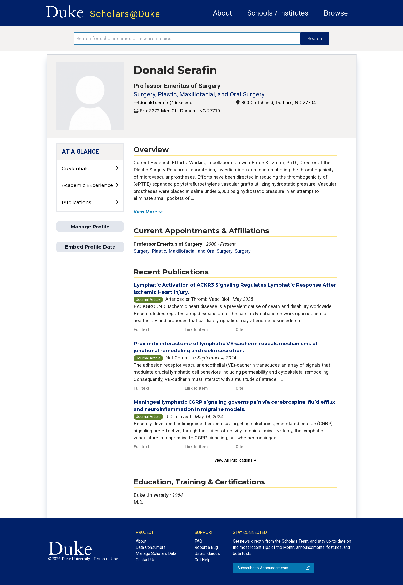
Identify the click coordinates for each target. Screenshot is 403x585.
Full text (141, 329)
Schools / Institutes (277, 13)
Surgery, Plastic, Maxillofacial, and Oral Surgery (199, 94)
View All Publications (235, 460)
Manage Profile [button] (90, 227)
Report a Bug (206, 547)
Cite (239, 329)
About (222, 13)
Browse (336, 13)
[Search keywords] (187, 38)
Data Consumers (151, 547)
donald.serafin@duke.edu (166, 102)
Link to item (196, 329)
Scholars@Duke (125, 14)
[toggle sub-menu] (117, 168)
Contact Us (145, 559)
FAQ (198, 541)
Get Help (202, 559)
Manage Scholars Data (156, 553)
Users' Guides (207, 553)
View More (148, 211)
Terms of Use (106, 558)
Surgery (243, 251)
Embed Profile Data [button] (90, 247)
